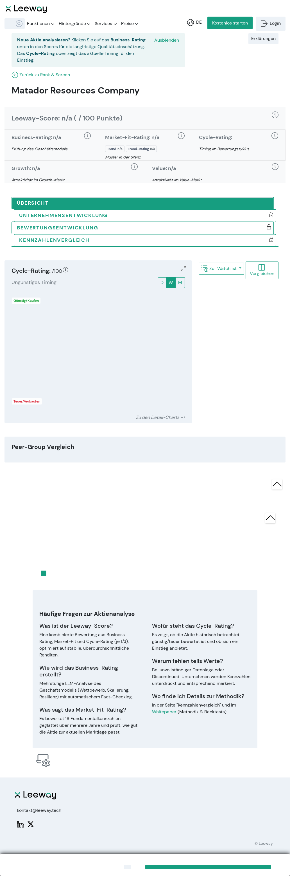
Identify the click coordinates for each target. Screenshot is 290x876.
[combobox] (14, 23)
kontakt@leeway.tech (39, 810)
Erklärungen (263, 38)
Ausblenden (166, 40)
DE (194, 22)
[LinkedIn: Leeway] (20, 824)
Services (106, 23)
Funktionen (40, 23)
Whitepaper (164, 712)
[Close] (127, 867)
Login (271, 23)
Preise (129, 23)
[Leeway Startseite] (26, 8)
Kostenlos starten (230, 23)
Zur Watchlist (219, 268)
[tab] (142, 203)
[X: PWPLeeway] (30, 824)
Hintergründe (74, 23)
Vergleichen (262, 270)
